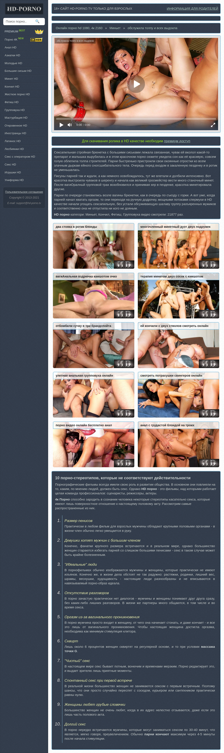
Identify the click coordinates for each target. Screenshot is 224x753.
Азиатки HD (12, 55)
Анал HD (10, 47)
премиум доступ (177, 141)
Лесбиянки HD (14, 149)
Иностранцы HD (15, 133)
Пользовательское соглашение (24, 191)
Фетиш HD (12, 102)
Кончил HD (12, 86)
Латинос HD (13, 141)
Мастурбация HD (16, 117)
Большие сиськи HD (18, 70)
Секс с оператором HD (20, 156)
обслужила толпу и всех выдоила (152, 28)
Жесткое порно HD (17, 94)
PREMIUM (24, 32)
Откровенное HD (16, 125)
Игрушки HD (13, 172)
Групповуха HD (15, 110)
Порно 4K (24, 40)
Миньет (115, 28)
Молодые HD (13, 63)
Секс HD (10, 164)
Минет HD (11, 78)
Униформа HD (14, 180)
